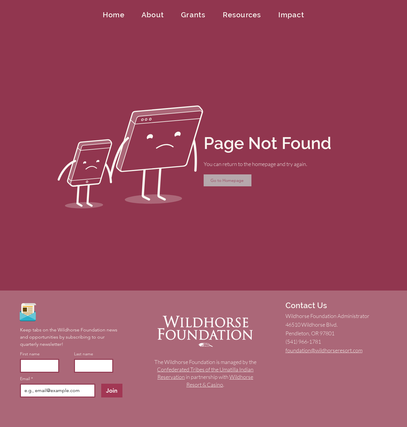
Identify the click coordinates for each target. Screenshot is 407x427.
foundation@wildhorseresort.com (324, 350)
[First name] (38, 366)
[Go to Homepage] (227, 180)
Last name (83, 354)
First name (30, 354)
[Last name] (92, 366)
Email (26, 378)
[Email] (56, 391)
